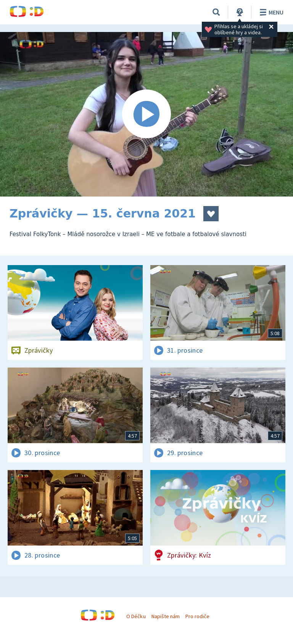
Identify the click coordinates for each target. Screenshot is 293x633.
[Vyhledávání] (216, 12)
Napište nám (165, 616)
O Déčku (135, 616)
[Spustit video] (146, 114)
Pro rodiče (197, 616)
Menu (270, 12)
